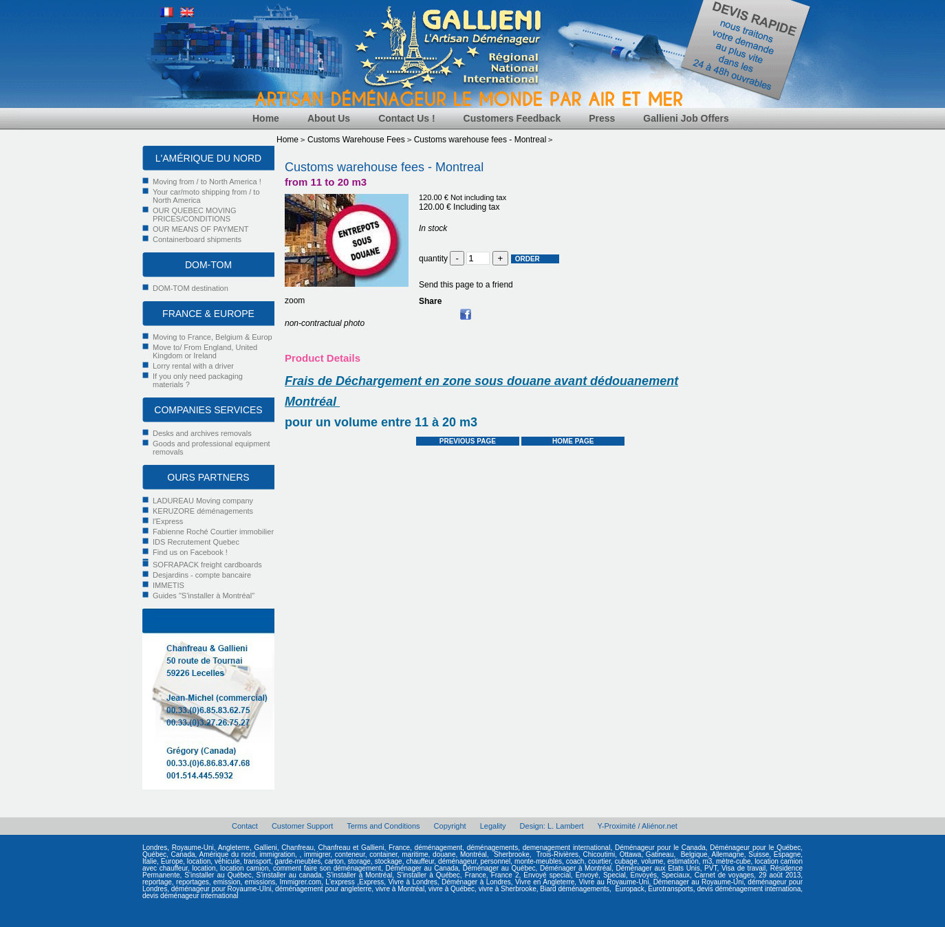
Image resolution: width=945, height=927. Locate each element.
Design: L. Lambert (552, 826)
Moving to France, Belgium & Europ (212, 337)
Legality (493, 826)
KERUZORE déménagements (203, 511)
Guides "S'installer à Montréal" (203, 595)
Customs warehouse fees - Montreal (384, 167)
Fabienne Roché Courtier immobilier (213, 531)
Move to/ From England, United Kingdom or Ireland (205, 351)
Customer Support (302, 826)
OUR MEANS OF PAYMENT (201, 229)
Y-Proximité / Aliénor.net (637, 826)
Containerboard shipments (197, 239)
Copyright (450, 826)
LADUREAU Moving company (203, 501)
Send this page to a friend (466, 285)
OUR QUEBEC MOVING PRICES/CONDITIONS (195, 214)
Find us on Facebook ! (190, 552)
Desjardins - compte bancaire (202, 575)
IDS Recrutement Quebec (196, 542)
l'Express (168, 521)
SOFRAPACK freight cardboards (207, 564)
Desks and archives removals (202, 433)
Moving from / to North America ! (207, 181)
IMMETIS (168, 585)
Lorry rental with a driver (193, 366)
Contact (245, 826)
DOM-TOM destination (190, 288)
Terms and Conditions (383, 826)
